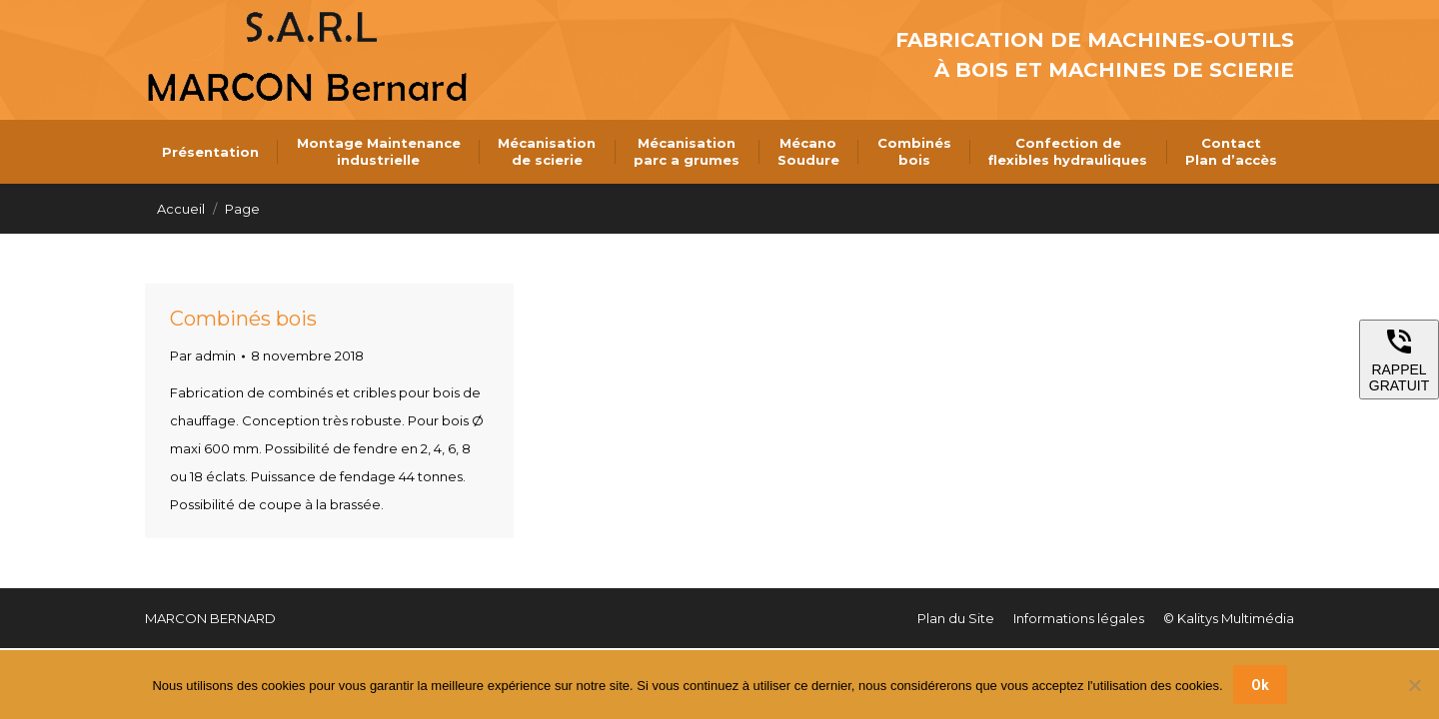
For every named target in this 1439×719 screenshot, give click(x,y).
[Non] (1414, 685)
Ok (1260, 685)
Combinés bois (243, 319)
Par (203, 355)
